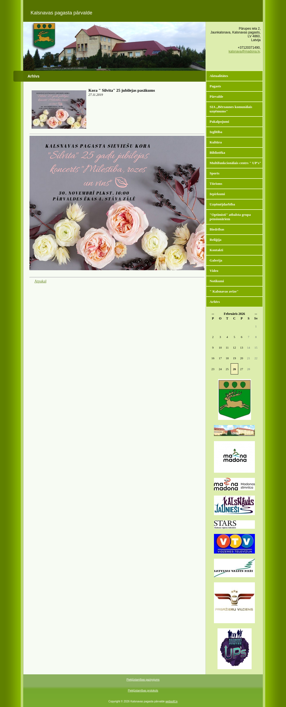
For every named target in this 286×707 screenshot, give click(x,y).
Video (214, 271)
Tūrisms (216, 184)
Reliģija (215, 240)
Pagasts (215, 86)
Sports (214, 173)
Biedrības (217, 229)
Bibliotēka (217, 152)
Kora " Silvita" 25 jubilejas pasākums (121, 90)
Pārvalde (216, 96)
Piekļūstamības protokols (143, 690)
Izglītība (216, 132)
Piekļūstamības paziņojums (142, 679)
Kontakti (216, 250)
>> (256, 314)
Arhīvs (215, 302)
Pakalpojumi (219, 121)
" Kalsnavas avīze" (224, 291)
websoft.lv (171, 701)
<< (213, 314)
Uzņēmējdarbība (222, 204)
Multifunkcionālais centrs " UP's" (235, 163)
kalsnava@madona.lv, (245, 51)
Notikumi (217, 281)
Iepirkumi (217, 194)
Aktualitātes (219, 76)
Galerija (216, 260)
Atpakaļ (40, 281)
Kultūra (216, 142)
